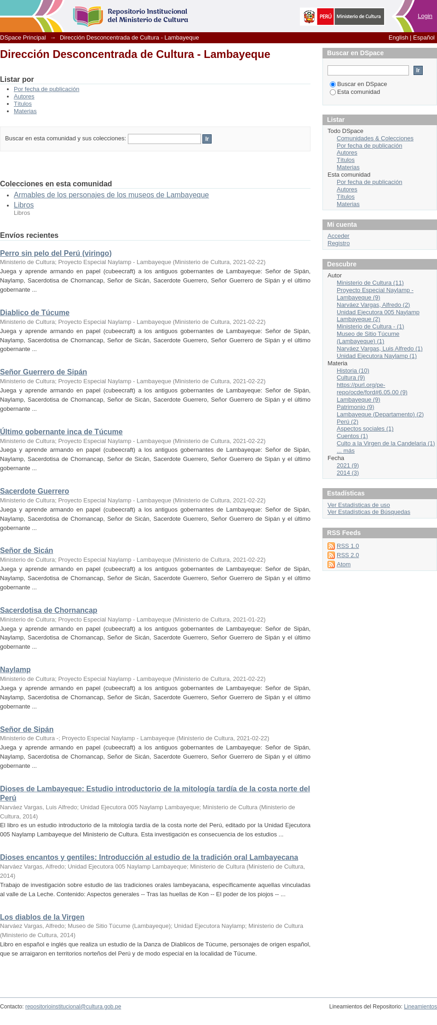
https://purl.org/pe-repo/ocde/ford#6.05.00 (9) (372, 388)
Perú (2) (347, 421)
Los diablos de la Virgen (42, 917)
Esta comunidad (355, 91)
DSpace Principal (23, 37)
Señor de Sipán (26, 729)
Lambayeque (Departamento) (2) (380, 414)
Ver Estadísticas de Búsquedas (369, 511)
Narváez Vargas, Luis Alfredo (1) (380, 348)
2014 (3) (348, 472)
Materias (25, 111)
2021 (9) (348, 465)
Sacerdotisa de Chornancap (49, 610)
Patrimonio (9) (355, 406)
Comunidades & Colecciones (375, 138)
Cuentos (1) (352, 435)
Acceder (339, 235)
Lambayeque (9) (358, 399)
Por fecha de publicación (46, 89)
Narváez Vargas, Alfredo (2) (373, 304)
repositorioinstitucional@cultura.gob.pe (73, 1006)
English (398, 37)
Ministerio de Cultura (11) (370, 282)
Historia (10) (353, 370)
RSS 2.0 (348, 555)
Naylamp (15, 670)
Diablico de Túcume (34, 313)
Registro (339, 243)
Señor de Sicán (26, 550)
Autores (24, 96)
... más (346, 450)
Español (424, 37)
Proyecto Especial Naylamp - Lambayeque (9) (375, 294)
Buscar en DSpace (358, 84)
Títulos (23, 103)
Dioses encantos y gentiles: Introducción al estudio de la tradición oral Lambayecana (149, 857)
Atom (344, 564)
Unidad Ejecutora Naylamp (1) (377, 355)
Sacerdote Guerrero (34, 491)
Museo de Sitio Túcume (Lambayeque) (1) (368, 337)
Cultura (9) (351, 377)
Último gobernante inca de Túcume (61, 432)
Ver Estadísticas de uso (359, 504)
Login (425, 15)
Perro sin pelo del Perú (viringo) (56, 253)
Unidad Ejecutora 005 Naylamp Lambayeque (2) (378, 316)
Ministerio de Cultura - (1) (370, 326)
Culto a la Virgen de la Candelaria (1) (386, 443)
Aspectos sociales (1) (365, 428)
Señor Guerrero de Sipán (43, 372)
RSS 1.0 (348, 545)
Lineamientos (420, 1006)
